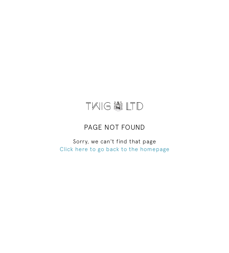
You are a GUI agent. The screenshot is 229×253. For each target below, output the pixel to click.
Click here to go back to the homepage (115, 149)
